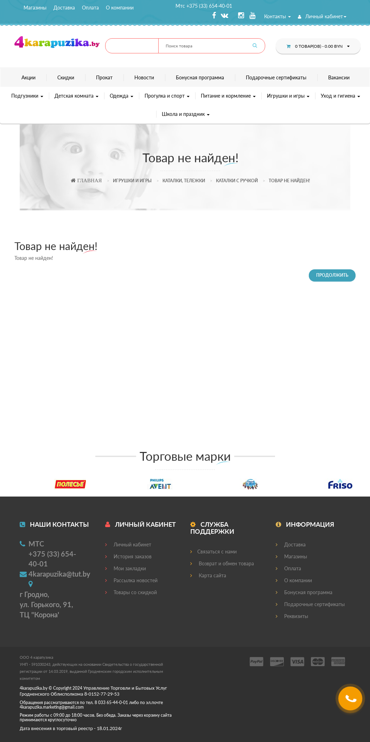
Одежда (121, 96)
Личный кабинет (322, 16)
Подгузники (27, 96)
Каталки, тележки (183, 180)
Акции (28, 77)
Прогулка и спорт (167, 96)
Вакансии (339, 77)
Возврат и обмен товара (222, 563)
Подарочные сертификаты (276, 77)
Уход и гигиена (340, 96)
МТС (36, 543)
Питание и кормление (228, 96)
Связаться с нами (213, 551)
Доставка (64, 8)
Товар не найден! (289, 180)
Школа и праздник (186, 114)
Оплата (90, 8)
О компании (120, 8)
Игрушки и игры (288, 96)
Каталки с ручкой (237, 180)
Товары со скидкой (131, 592)
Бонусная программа (200, 77)
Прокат (104, 77)
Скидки (65, 77)
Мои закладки (125, 568)
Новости (144, 77)
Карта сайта (208, 575)
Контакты (277, 16)
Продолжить (332, 275)
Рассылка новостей (131, 580)
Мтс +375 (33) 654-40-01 (204, 6)
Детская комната (76, 96)
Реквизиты (292, 616)
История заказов (128, 556)
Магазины (35, 8)
